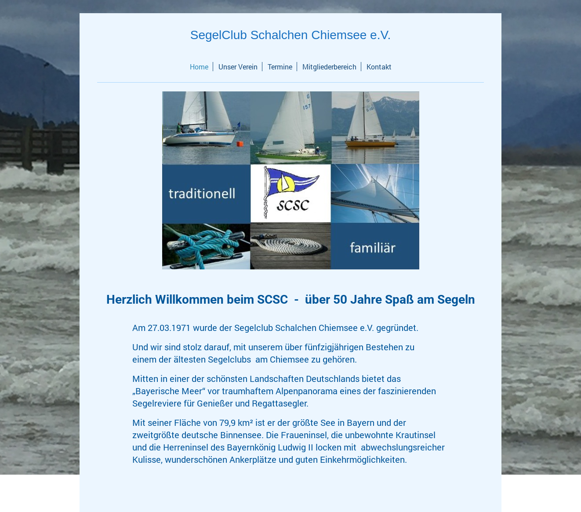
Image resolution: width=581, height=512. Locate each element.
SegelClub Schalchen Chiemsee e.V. (290, 35)
